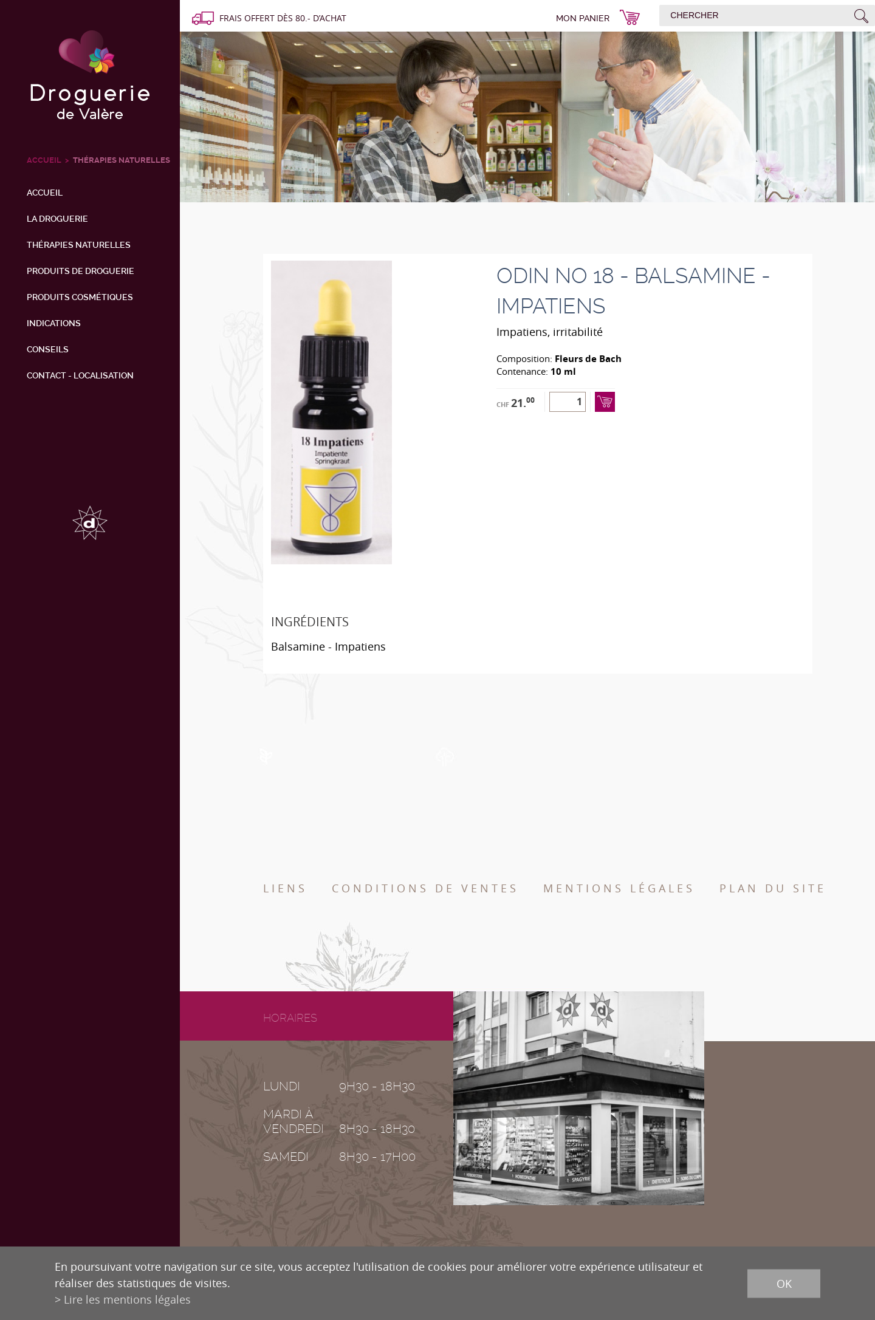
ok (784, 1283)
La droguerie (57, 219)
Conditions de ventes (425, 888)
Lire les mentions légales (127, 1299)
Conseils (48, 349)
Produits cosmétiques (80, 297)
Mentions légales (619, 888)
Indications (54, 323)
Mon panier (582, 18)
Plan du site (772, 888)
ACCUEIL (44, 160)
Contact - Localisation (80, 375)
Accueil (45, 192)
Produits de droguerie (80, 271)
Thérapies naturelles (121, 160)
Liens (285, 888)
